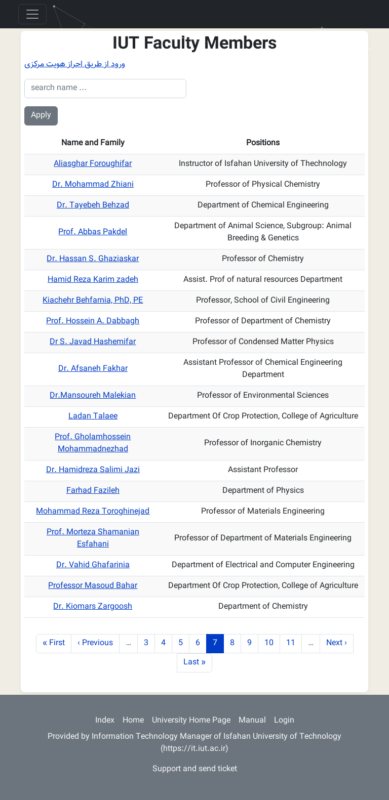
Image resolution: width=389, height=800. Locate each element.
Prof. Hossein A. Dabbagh (92, 321)
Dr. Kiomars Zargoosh (92, 607)
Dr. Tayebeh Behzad (93, 205)
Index (104, 720)
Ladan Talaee (93, 416)
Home (133, 720)
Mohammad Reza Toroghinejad (92, 512)
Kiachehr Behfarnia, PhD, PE (93, 300)
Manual (252, 720)
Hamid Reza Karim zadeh (93, 280)
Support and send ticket (194, 769)
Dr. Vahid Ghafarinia (93, 565)
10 (272, 643)
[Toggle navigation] (32, 14)
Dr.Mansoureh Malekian (93, 396)
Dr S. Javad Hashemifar (93, 342)
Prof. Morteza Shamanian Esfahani (93, 538)
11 (294, 643)
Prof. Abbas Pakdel (92, 232)
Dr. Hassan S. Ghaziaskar (93, 259)
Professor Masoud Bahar (92, 586)
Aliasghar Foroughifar (93, 164)
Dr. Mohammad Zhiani (93, 185)
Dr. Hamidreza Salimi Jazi (93, 470)
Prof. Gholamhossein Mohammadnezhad (93, 443)
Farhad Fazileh (93, 491)
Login (284, 720)
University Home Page (191, 720)
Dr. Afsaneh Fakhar (93, 369)
